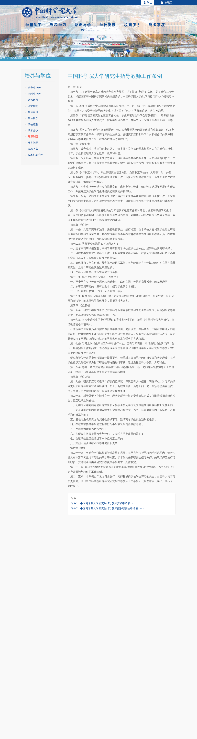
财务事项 (157, 24)
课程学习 (58, 24)
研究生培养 (34, 87)
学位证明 (33, 124)
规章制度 (33, 136)
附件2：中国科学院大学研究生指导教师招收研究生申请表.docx (107, 508)
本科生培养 (34, 94)
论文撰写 (33, 106)
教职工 (166, 2)
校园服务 (132, 24)
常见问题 (33, 143)
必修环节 (33, 100)
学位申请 (33, 112)
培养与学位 (83, 27)
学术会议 (33, 130)
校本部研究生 (36, 155)
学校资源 (107, 24)
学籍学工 (33, 24)
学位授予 (33, 118)
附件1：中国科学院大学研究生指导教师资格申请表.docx (103, 503)
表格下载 (33, 149)
